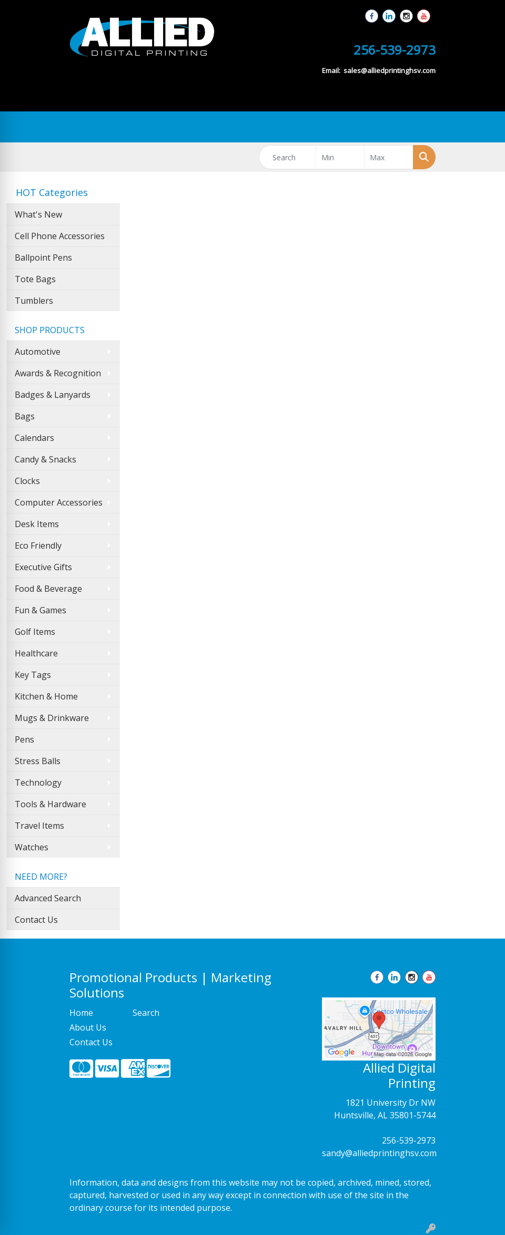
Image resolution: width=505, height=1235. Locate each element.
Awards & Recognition (58, 373)
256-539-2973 (409, 1140)
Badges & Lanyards (52, 394)
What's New (38, 214)
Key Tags (33, 675)
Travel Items (39, 825)
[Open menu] (483, 127)
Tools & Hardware (50, 804)
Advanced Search (48, 898)
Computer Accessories (59, 502)
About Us (87, 1027)
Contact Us (36, 919)
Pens (24, 739)
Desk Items (37, 524)
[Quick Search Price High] (388, 157)
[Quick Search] (287, 157)
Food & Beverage (48, 588)
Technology (38, 782)
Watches (31, 847)
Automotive (37, 351)
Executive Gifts (43, 567)
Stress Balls (37, 761)
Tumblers (34, 300)
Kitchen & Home (46, 696)
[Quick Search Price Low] (340, 157)
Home (81, 1012)
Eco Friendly (38, 545)
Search (146, 1012)
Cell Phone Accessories (60, 236)
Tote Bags (35, 279)
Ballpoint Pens (43, 257)
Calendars (34, 438)
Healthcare (36, 653)
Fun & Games (40, 610)
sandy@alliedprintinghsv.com (379, 1153)
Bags (25, 416)
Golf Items (35, 631)
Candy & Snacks (45, 459)
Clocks (27, 481)
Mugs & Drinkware (52, 718)
